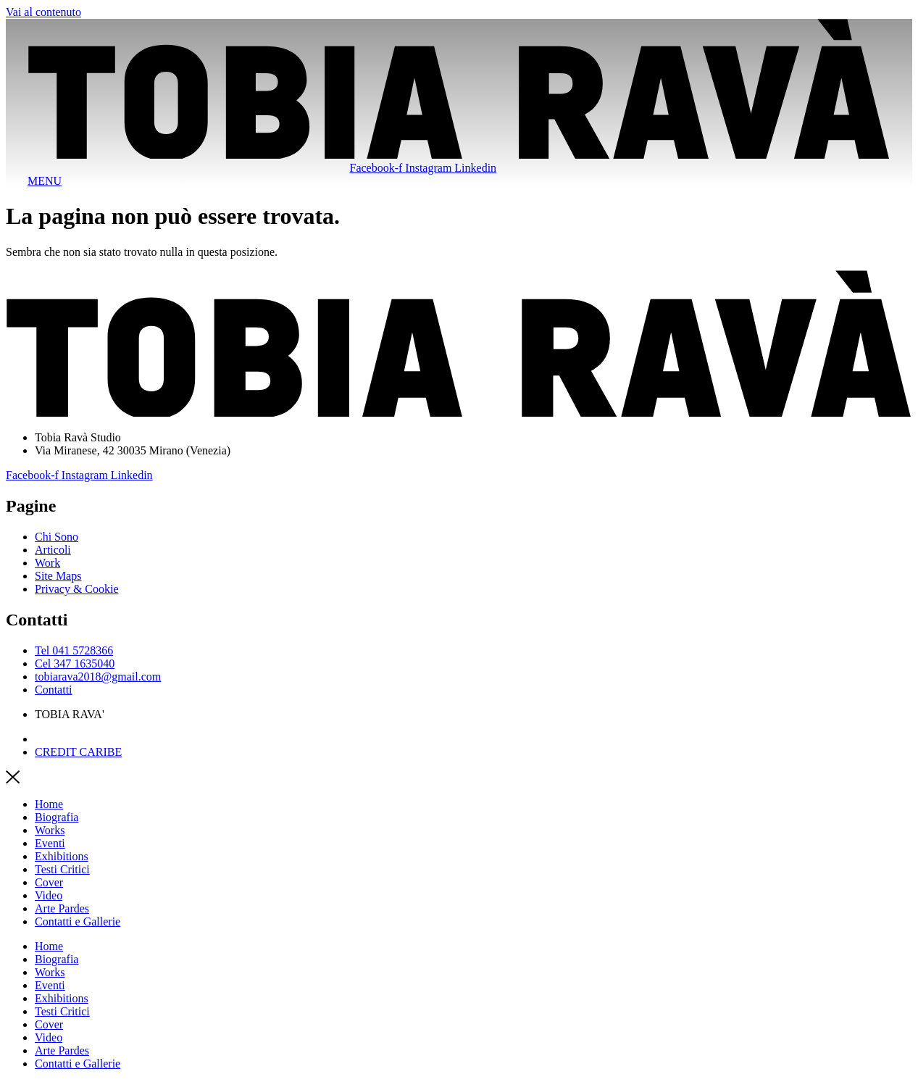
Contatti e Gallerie (77, 921)
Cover (49, 882)
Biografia (56, 817)
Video (48, 895)
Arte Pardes (62, 908)
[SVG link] (459, 90)
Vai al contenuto (43, 12)
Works (49, 830)
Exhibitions (61, 856)
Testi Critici (62, 869)
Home (49, 804)
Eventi (50, 843)
